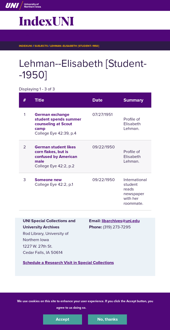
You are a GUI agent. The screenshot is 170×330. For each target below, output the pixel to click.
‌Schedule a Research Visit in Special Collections (68, 262)
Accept (62, 319)
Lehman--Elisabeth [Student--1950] (74, 46)
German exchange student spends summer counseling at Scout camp (58, 121)
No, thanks (107, 319)
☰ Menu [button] (28, 35)
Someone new (48, 179)
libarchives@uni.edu (121, 220)
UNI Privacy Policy (101, 307)
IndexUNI (46, 20)
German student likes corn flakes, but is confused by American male (56, 154)
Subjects (41, 46)
